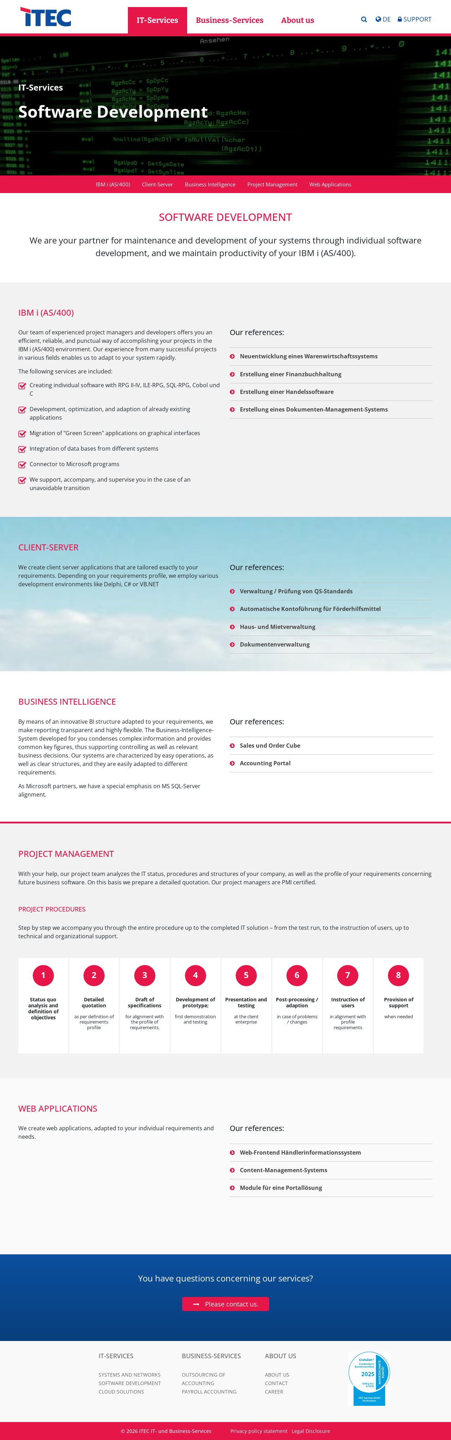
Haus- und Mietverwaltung (272, 627)
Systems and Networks (130, 1374)
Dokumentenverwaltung (270, 644)
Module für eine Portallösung (276, 1188)
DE (382, 19)
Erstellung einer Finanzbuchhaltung (285, 374)
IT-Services (157, 20)
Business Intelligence (210, 184)
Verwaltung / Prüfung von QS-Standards (291, 591)
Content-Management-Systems (278, 1170)
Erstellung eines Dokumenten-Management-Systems (309, 409)
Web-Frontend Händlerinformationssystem (295, 1152)
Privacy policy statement (259, 1431)
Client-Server (157, 184)
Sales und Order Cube (265, 745)
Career (274, 1391)
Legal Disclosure (311, 1431)
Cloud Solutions (121, 1391)
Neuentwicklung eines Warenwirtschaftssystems (304, 356)
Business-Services (230, 20)
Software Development (130, 1383)
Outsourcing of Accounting (203, 1378)
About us (297, 20)
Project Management (272, 184)
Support (414, 19)
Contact (276, 1383)
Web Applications (330, 184)
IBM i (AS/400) (113, 184)
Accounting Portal (260, 763)
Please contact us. (232, 1304)
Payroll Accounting (209, 1391)
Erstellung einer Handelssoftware (282, 392)
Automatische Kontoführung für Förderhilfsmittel (305, 609)
